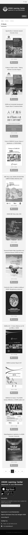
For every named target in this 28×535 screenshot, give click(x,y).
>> (22, 471)
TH (24, 2)
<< (6, 471)
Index (2, 21)
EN (26, 2)
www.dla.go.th (5, 517)
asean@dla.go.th (9, 526)
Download (14, 62)
